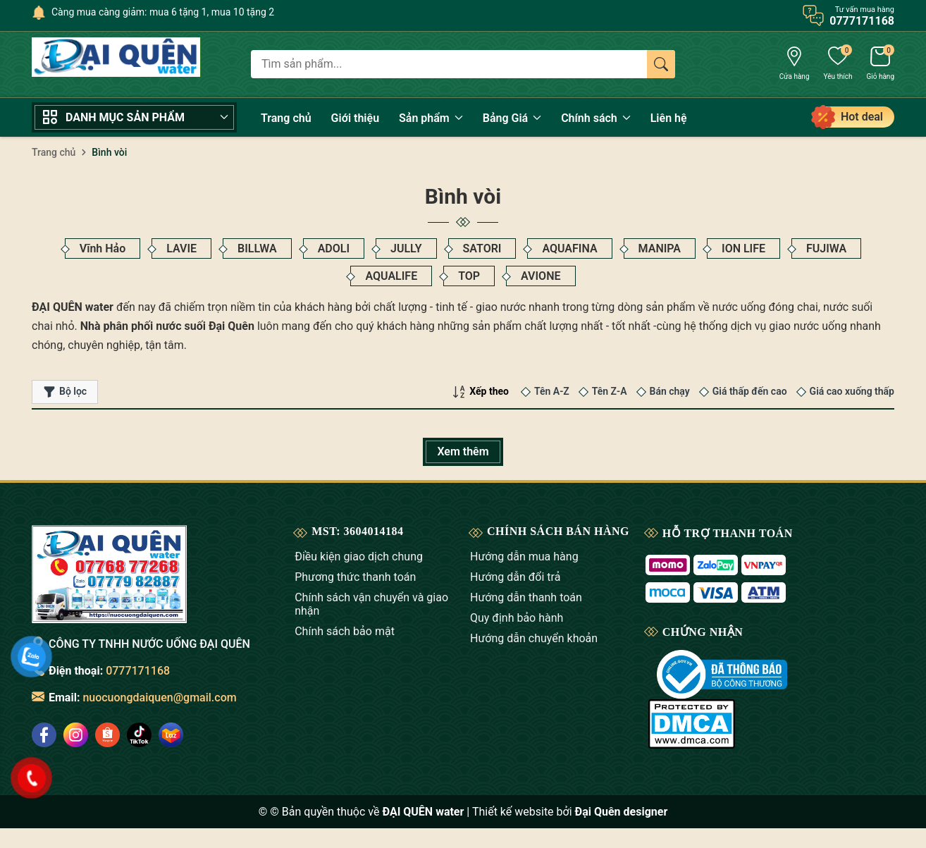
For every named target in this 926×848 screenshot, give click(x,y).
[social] (75, 735)
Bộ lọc (65, 392)
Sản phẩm (431, 118)
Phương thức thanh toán (355, 577)
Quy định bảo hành (516, 618)
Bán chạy (670, 391)
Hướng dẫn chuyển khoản (534, 638)
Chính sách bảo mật (345, 631)
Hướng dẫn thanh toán (526, 597)
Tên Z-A (609, 391)
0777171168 (138, 670)
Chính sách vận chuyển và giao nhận (371, 604)
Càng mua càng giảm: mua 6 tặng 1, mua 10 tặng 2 (162, 12)
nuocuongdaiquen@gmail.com (159, 697)
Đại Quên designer (621, 811)
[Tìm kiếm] (661, 64)
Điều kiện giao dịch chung (359, 556)
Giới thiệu (355, 118)
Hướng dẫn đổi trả (515, 577)
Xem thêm (462, 451)
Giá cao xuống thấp (852, 391)
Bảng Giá (512, 118)
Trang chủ (286, 118)
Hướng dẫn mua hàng (524, 556)
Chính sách (596, 118)
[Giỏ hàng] (880, 65)
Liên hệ (668, 118)
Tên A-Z (551, 391)
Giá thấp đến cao (749, 391)
